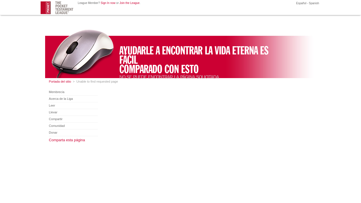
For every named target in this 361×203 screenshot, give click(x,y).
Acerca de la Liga (61, 98)
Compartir (55, 119)
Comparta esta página (67, 140)
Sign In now (108, 3)
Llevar (53, 112)
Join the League (130, 3)
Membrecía (56, 92)
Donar (53, 132)
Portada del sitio (60, 81)
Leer (52, 105)
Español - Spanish (307, 3)
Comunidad (57, 125)
